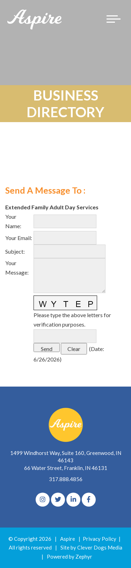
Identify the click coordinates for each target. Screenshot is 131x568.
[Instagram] (43, 500)
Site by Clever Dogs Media (91, 547)
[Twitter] (58, 500)
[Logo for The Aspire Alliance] (35, 19)
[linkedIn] (73, 500)
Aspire (67, 539)
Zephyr (83, 556)
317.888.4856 (65, 479)
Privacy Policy (99, 539)
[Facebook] (89, 500)
